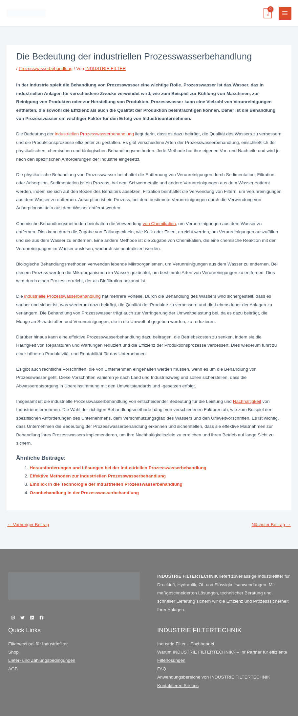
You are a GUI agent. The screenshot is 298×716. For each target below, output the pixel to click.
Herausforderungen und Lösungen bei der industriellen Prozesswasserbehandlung (118, 467)
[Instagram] (13, 617)
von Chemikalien (159, 223)
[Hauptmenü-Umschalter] (285, 13)
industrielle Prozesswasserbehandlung (62, 296)
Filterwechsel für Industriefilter (38, 643)
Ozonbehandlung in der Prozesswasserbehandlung (84, 492)
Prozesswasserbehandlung (46, 68)
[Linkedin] (32, 617)
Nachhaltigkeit (247, 401)
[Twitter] (22, 617)
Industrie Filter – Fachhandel (185, 643)
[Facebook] (41, 617)
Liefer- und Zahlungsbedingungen (41, 660)
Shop (13, 652)
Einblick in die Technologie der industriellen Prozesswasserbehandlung (106, 484)
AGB (13, 668)
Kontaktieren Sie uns (178, 685)
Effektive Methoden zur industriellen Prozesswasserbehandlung (98, 475)
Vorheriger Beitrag (28, 524)
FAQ (161, 668)
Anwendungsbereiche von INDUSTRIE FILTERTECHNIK (213, 677)
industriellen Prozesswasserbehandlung (94, 133)
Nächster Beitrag (271, 524)
